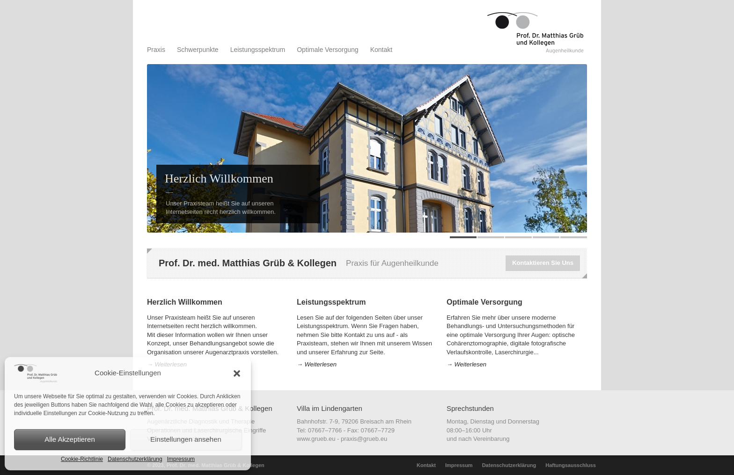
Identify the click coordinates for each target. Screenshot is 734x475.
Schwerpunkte (198, 49)
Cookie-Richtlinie (82, 459)
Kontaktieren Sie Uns (542, 262)
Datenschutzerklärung (135, 459)
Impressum (181, 459)
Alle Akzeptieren (69, 439)
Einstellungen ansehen (185, 439)
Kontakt (381, 49)
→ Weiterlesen (317, 364)
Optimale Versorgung (328, 49)
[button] (237, 373)
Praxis (156, 49)
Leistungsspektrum (258, 49)
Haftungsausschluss (570, 465)
